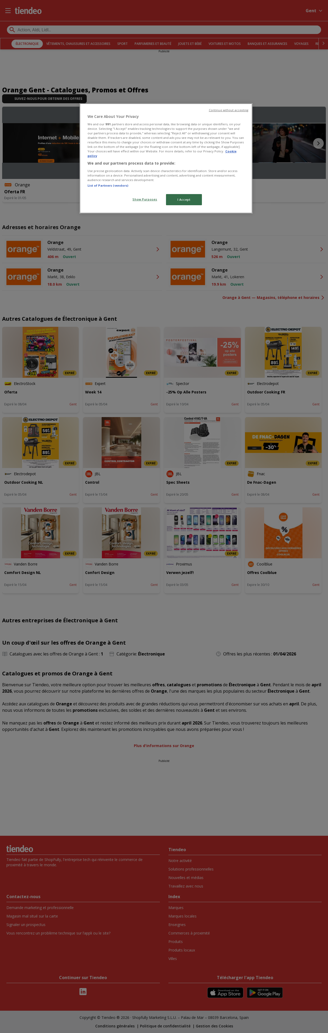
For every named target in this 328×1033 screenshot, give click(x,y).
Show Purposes (144, 199)
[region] (166, 158)
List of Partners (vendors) (108, 185)
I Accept (183, 200)
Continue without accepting (228, 110)
